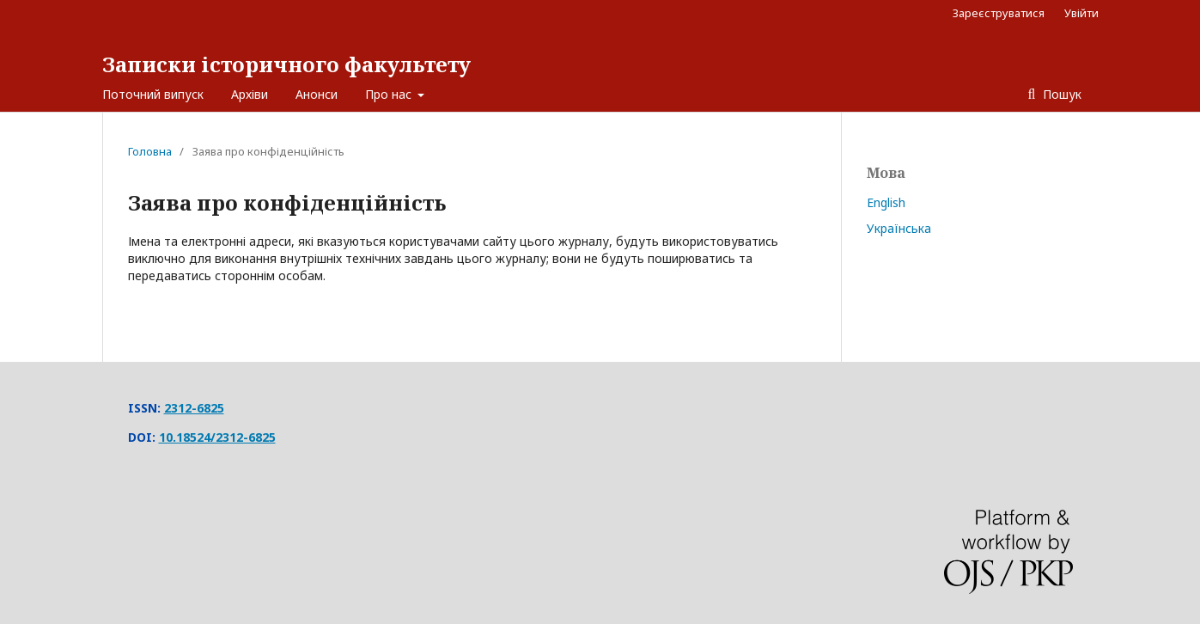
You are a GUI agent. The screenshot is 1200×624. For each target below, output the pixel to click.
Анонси (316, 94)
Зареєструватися (999, 13)
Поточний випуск (153, 94)
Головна (150, 151)
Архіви (249, 94)
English (886, 202)
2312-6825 (194, 408)
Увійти (1081, 13)
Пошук (1060, 94)
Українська (899, 228)
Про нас (390, 94)
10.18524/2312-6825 (217, 437)
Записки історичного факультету (286, 64)
